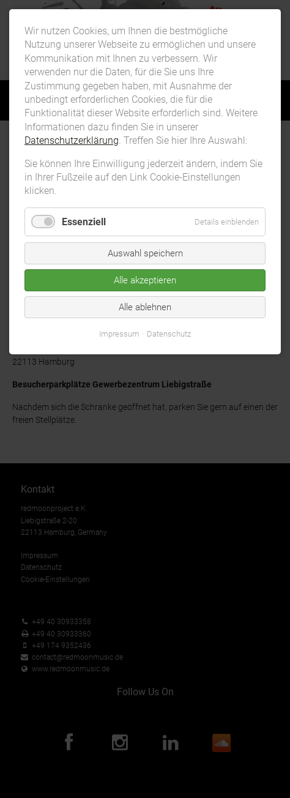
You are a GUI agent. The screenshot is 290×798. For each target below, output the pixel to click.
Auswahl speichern (145, 253)
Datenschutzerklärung (71, 140)
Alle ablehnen (145, 307)
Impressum (119, 333)
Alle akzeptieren (145, 280)
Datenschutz (169, 333)
